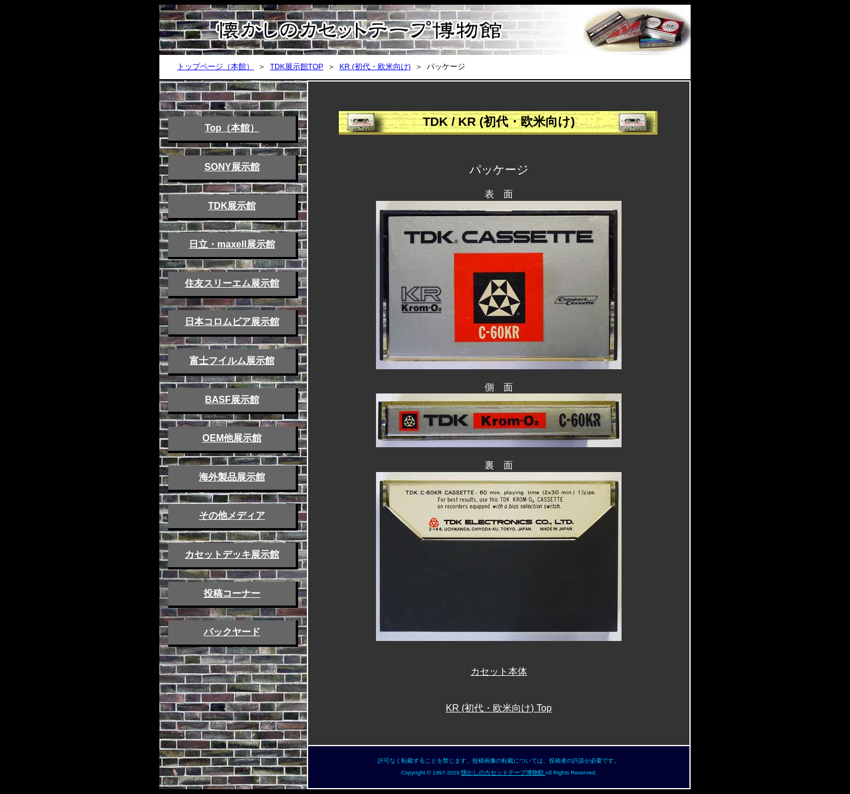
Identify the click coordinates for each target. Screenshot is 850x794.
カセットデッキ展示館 (232, 554)
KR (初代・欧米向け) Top (498, 708)
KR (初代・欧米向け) (375, 66)
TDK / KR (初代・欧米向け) (499, 121)
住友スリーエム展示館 (232, 283)
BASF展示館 (232, 400)
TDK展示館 (232, 206)
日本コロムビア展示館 (232, 322)
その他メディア (232, 515)
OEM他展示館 (231, 438)
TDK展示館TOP (296, 66)
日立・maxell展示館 (232, 244)
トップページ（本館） (215, 66)
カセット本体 (498, 671)
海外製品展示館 (232, 477)
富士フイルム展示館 (231, 361)
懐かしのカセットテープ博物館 (503, 772)
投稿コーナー (232, 593)
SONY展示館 (231, 167)
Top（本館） (232, 128)
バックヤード (232, 632)
